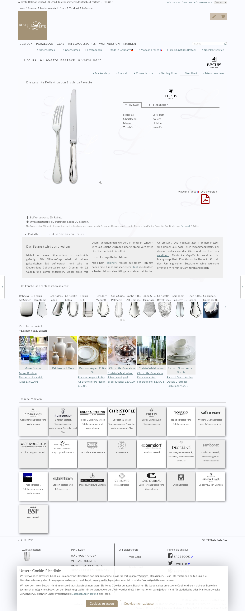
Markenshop (102, 73)
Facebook (181, 556)
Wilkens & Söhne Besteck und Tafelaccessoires (211, 416)
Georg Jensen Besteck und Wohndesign (33, 416)
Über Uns (187, 2)
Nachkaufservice (214, 49)
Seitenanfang (213, 540)
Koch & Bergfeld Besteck (33, 447)
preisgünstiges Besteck (182, 49)
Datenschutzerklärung (84, 593)
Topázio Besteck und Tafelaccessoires (181, 416)
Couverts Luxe (144, 73)
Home (22, 8)
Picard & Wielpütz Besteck (92, 479)
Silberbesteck (47, 49)
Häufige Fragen (84, 555)
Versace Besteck (122, 479)
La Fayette (87, 8)
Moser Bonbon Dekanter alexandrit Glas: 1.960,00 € (31, 377)
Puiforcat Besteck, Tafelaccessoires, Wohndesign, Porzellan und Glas (63, 421)
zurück (26, 540)
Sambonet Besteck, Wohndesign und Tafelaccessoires (211, 451)
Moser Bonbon (33, 353)
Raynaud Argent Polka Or (92, 355)
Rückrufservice (203, 2)
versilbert (163, 255)
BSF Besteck (33, 512)
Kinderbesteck (71, 49)
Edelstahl (122, 73)
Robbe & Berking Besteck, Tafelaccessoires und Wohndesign (92, 419)
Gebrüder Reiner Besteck (92, 447)
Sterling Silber (169, 73)
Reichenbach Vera (63, 353)
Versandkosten (84, 560)
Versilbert (74, 8)
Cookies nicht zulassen (139, 603)
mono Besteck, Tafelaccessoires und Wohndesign (33, 484)
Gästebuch (173, 2)
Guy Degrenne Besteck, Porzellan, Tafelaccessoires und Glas (181, 451)
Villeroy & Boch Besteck (211, 479)
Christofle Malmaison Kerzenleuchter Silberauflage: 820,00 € (150, 377)
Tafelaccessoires (214, 73)
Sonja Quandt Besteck (63, 447)
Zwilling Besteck (181, 479)
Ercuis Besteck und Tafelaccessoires (152, 416)
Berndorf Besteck (152, 447)
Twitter (180, 564)
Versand (185, 226)
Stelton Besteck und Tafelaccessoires (63, 481)
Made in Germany (120, 49)
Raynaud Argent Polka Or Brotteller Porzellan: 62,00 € (92, 381)
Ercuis (63, 8)
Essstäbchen (94, 49)
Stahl (135, 266)
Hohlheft (111, 262)
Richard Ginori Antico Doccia (181, 355)
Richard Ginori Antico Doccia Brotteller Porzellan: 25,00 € (180, 381)
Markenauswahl (48, 8)
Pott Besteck (122, 447)
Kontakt (78, 550)
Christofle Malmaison (122, 353)
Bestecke (32, 8)
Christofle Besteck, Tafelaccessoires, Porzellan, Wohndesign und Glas (122, 419)
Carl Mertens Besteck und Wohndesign (152, 481)
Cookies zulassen (102, 603)
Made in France (150, 49)
